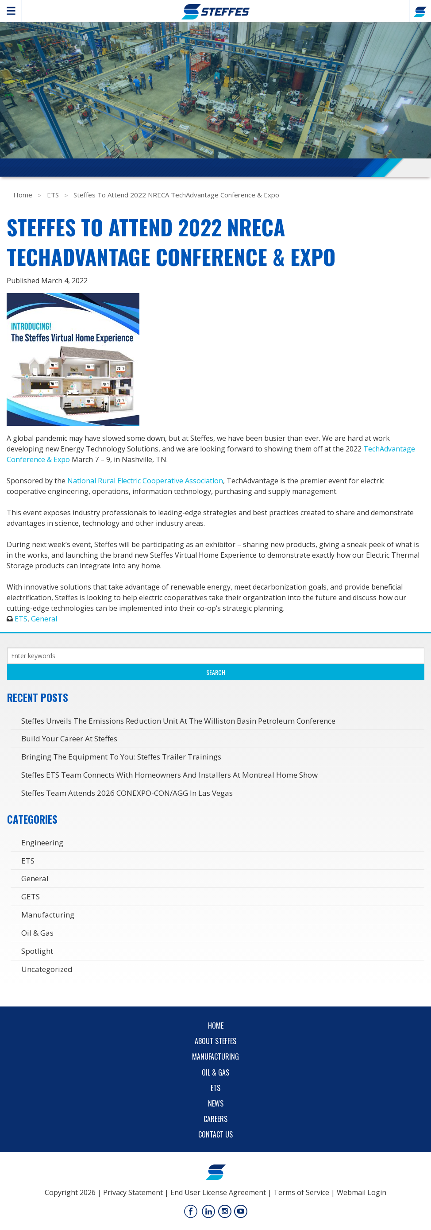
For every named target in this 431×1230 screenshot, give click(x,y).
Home (22, 194)
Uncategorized (47, 969)
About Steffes (215, 1041)
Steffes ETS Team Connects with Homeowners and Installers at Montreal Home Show (169, 775)
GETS (30, 896)
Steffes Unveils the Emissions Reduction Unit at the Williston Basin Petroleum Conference (178, 721)
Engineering (42, 842)
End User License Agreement (218, 1192)
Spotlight (37, 951)
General (44, 619)
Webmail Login (361, 1192)
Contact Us (215, 1134)
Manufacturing (47, 915)
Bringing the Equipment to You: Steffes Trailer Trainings (121, 757)
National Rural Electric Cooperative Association (145, 481)
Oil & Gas (37, 933)
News (215, 1103)
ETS (53, 194)
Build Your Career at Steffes (69, 738)
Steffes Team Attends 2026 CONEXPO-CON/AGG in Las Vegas (127, 793)
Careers (215, 1119)
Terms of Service (301, 1192)
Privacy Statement (133, 1192)
